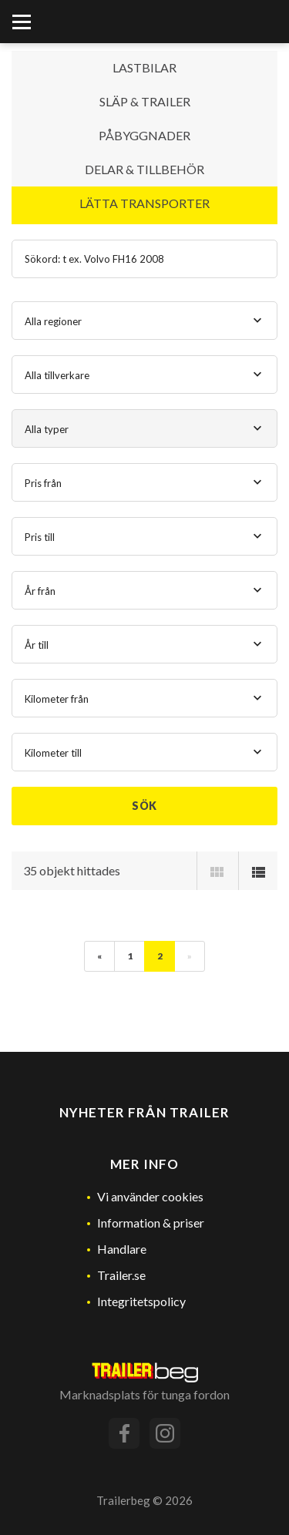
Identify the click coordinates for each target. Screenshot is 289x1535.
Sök (145, 805)
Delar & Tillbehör (144, 169)
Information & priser (150, 1222)
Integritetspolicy (141, 1301)
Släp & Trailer (144, 101)
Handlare (121, 1248)
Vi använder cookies (150, 1196)
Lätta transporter (144, 203)
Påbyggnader (144, 135)
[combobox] (144, 320)
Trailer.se (121, 1275)
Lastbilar (144, 67)
